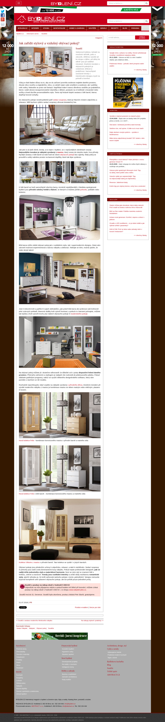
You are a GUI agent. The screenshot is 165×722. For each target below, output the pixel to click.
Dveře (18, 662)
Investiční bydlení (68, 649)
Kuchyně (19, 675)
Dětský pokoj (20, 683)
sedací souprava (59, 100)
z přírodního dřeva (75, 385)
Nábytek (32, 628)
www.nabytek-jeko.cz (77, 590)
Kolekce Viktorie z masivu (29, 562)
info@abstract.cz (68, 706)
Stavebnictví (21, 646)
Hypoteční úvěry (67, 652)
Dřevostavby (20, 652)
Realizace (19, 668)
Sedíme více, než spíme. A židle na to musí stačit (127, 128)
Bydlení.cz (20, 34)
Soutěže (51, 628)
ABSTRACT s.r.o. (37, 706)
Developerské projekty (70, 661)
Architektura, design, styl (117, 646)
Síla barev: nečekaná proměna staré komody (125, 125)
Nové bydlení (67, 658)
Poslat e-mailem (81, 607)
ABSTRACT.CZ (113, 675)
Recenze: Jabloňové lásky (119, 182)
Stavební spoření (68, 654)
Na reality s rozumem (69, 664)
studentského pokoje (79, 314)
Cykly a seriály (113, 649)
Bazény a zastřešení (69, 674)
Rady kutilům (66, 679)
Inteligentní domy (68, 667)
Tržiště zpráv (112, 671)
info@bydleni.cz (69, 704)
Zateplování (20, 657)
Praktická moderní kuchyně (117, 655)
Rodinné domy (21, 649)
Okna (18, 665)
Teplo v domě (112, 658)
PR (31, 602)
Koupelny (19, 678)
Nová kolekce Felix (26, 440)
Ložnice (19, 680)
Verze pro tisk (95, 607)
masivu (60, 152)
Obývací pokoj (41, 628)
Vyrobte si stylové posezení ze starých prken (125, 116)
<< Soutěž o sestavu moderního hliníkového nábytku (34, 620)
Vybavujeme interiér (114, 652)
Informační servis (33, 34)
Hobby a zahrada (68, 671)
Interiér (19, 672)
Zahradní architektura (69, 677)
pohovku (83, 190)
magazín (98, 38)
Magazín (113, 199)
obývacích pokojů (67, 155)
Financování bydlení (69, 646)
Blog (109, 665)
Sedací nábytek (22, 628)
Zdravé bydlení (21, 694)
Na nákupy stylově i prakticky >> (92, 620)
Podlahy (19, 660)
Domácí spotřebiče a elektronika (27, 691)
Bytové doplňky (21, 688)
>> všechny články (140, 70)
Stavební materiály (22, 654)
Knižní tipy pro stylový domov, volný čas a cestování (127, 186)
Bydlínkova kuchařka (115, 662)
